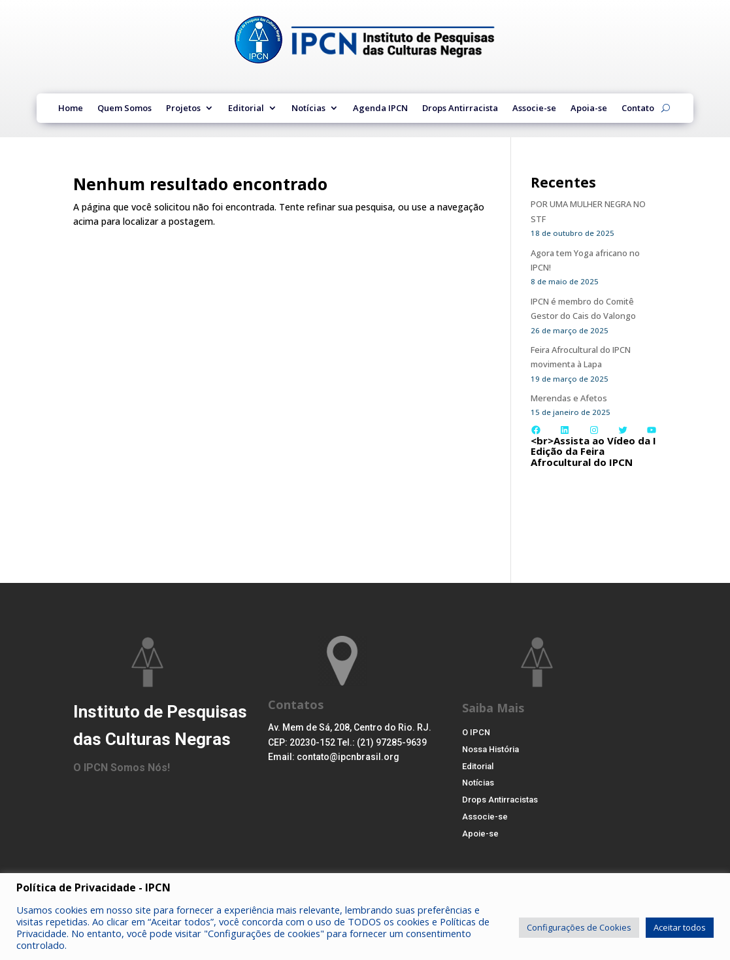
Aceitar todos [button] (680, 927)
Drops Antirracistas (504, 806)
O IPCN (476, 733)
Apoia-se (589, 109)
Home (70, 109)
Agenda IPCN (380, 109)
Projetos (183, 109)
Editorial (246, 109)
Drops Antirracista (460, 109)
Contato (638, 109)
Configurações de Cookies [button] (579, 927)
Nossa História (494, 751)
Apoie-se (481, 843)
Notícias (308, 109)
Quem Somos (124, 109)
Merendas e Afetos (571, 397)
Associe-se (534, 109)
